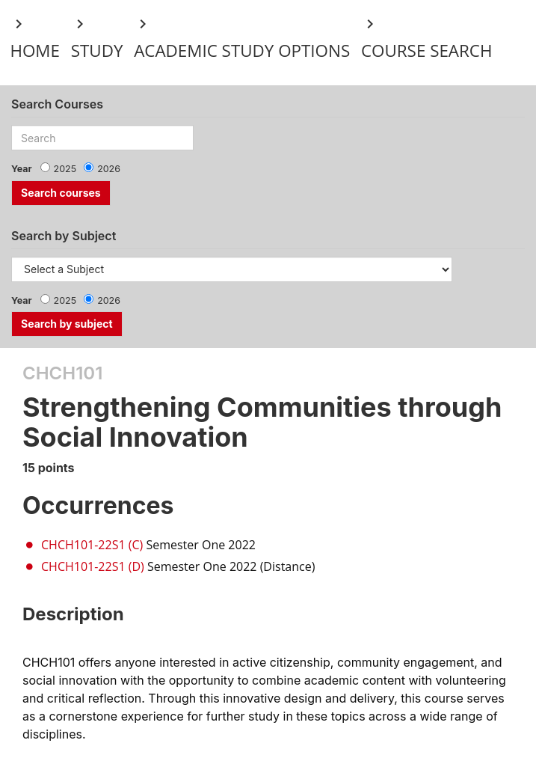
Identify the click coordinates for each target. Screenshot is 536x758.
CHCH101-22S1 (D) (92, 566)
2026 (108, 168)
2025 (65, 168)
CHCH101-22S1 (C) (92, 545)
